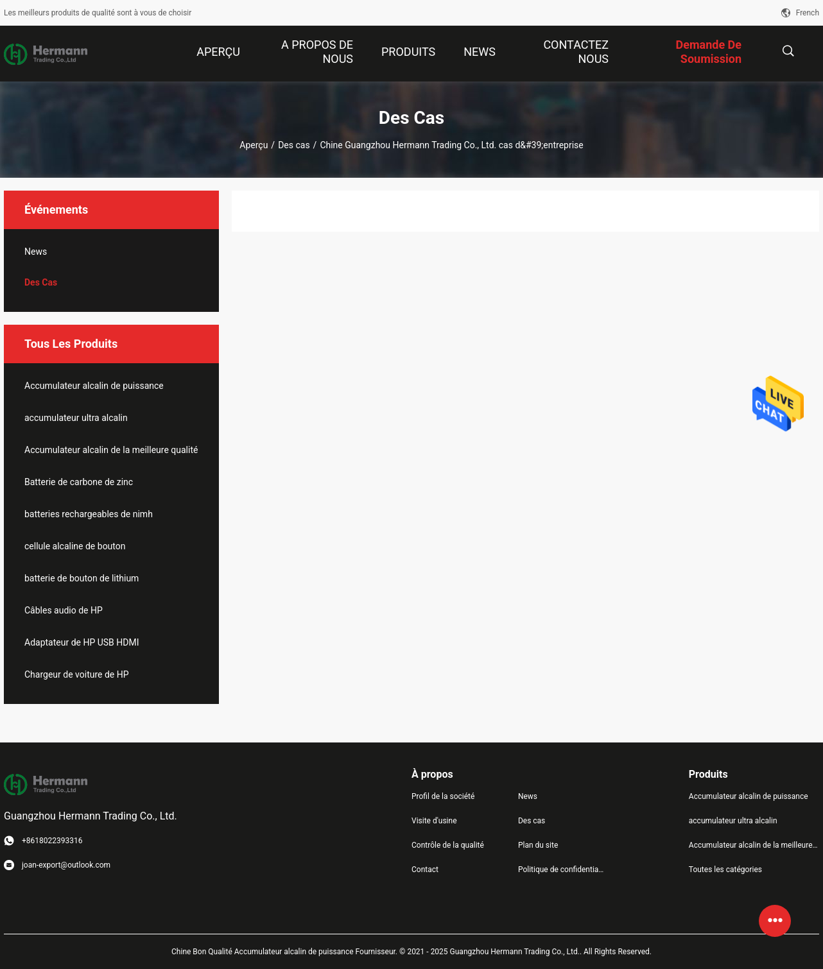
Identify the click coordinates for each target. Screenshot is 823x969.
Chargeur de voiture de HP (76, 674)
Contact (425, 869)
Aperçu (253, 145)
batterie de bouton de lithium (81, 578)
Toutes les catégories (725, 869)
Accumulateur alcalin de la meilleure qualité (111, 450)
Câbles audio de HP (63, 610)
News (35, 251)
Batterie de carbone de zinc (78, 482)
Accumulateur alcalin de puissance (94, 386)
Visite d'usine (434, 820)
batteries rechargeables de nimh (88, 514)
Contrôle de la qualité (448, 845)
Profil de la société (443, 796)
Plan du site (538, 845)
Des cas (293, 145)
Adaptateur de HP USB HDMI (81, 642)
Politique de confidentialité (561, 869)
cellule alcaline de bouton (75, 546)
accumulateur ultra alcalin (76, 418)
